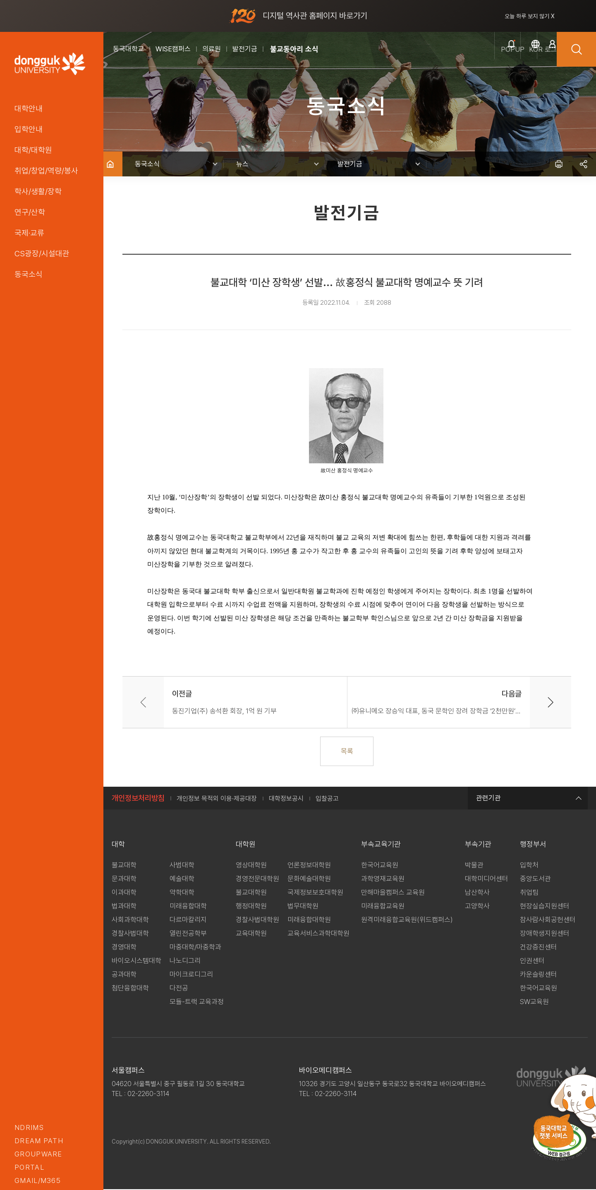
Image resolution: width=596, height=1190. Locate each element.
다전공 (179, 989)
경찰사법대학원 (257, 920)
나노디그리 (185, 961)
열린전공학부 (188, 934)
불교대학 (124, 866)
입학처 (529, 866)
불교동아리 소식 (294, 49)
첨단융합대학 (130, 989)
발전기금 (244, 49)
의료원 (211, 49)
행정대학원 (251, 907)
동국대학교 (128, 49)
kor (498, 58)
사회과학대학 (130, 920)
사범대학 (182, 866)
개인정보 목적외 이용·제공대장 (217, 799)
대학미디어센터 (486, 879)
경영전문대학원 (257, 879)
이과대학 (124, 893)
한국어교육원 (379, 866)
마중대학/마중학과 (195, 948)
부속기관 (478, 845)
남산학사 (477, 893)
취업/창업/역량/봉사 (46, 170)
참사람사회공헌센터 (548, 920)
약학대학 (182, 893)
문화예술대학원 (309, 879)
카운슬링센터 (538, 975)
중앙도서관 (535, 879)
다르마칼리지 (188, 920)
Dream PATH (38, 1141)
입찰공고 (327, 799)
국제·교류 (29, 232)
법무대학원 (302, 907)
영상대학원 (251, 866)
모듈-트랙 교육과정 (197, 1002)
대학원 (246, 845)
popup (459, 58)
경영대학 (124, 948)
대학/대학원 (33, 149)
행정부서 (533, 845)
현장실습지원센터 (545, 907)
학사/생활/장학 (38, 191)
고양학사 (477, 907)
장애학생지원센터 (545, 934)
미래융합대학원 (309, 920)
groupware (38, 1154)
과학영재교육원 (383, 879)
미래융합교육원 (383, 907)
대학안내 (28, 108)
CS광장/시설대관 (41, 253)
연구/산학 (29, 212)
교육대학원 (251, 934)
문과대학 (124, 879)
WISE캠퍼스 (173, 49)
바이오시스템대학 (136, 961)
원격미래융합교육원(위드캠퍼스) (407, 920)
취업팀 (529, 893)
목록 (350, 751)
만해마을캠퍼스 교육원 (393, 893)
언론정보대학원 (309, 866)
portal (29, 1167)
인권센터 (532, 961)
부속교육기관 (381, 845)
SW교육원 (534, 1002)
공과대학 (124, 975)
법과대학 (124, 907)
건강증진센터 (538, 948)
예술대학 (182, 879)
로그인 (537, 58)
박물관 (474, 866)
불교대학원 (251, 893)
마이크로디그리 (191, 975)
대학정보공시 (286, 799)
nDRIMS (29, 1127)
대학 (118, 845)
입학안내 (28, 129)
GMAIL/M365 (37, 1180)
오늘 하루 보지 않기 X (530, 16)
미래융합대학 (188, 907)
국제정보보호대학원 (315, 893)
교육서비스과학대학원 (318, 934)
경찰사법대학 (130, 934)
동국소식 (28, 274)
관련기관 (527, 799)
